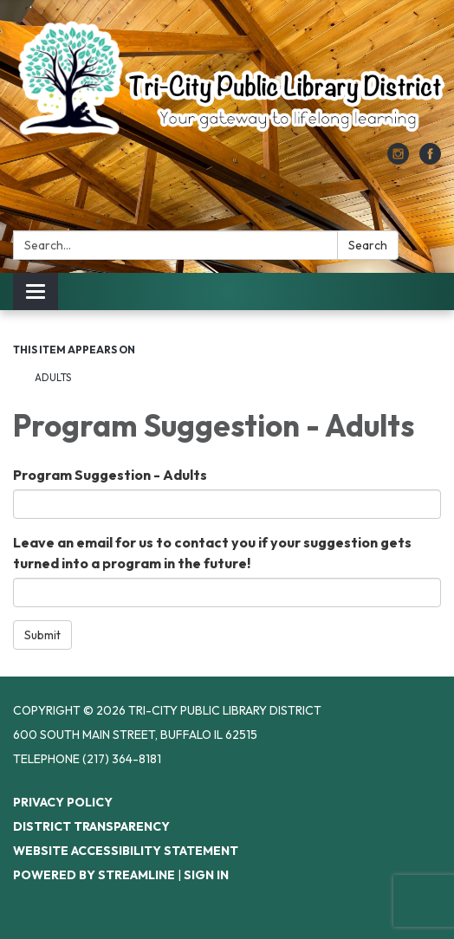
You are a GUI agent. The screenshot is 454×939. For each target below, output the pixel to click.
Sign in (206, 875)
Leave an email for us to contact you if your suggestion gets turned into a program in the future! (212, 553)
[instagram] (398, 159)
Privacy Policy (63, 802)
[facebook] (430, 159)
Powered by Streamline (94, 875)
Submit (42, 635)
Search (367, 245)
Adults (53, 377)
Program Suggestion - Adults (110, 474)
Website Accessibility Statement (125, 850)
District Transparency (91, 826)
